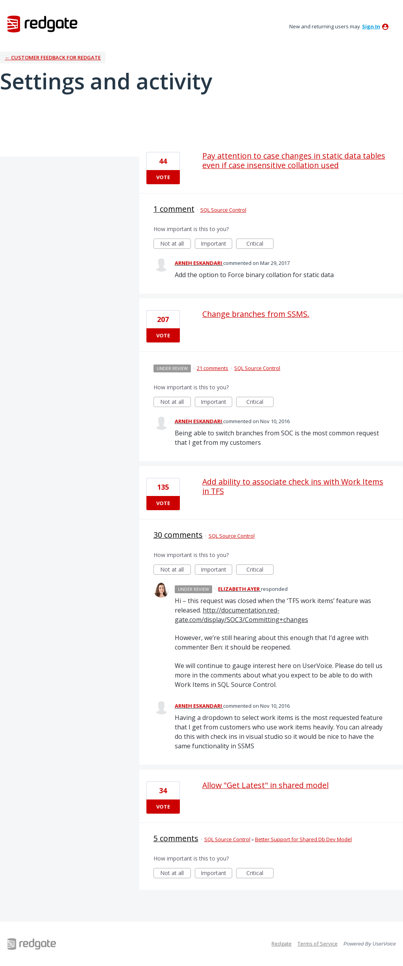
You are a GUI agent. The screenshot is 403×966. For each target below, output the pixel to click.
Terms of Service (318, 943)
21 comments (212, 368)
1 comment (173, 209)
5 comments (175, 838)
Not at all (175, 244)
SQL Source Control (223, 209)
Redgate (282, 943)
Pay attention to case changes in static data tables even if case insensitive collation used (293, 160)
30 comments (178, 534)
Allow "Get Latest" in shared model (265, 785)
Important (216, 244)
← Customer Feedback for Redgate (53, 57)
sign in (371, 26)
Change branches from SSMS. (255, 314)
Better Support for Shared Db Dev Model (303, 839)
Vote (163, 177)
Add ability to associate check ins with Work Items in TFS (292, 486)
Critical (260, 244)
